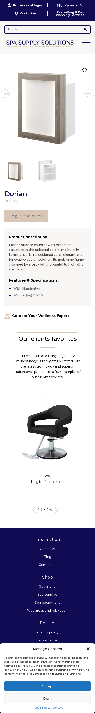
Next (55, 510)
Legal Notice (42, 707)
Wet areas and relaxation (47, 611)
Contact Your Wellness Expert (36, 316)
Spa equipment (47, 603)
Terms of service (47, 640)
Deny (47, 698)
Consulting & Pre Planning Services (70, 13)
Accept (47, 686)
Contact (57, 707)
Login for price (26, 216)
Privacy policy (47, 632)
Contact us (26, 14)
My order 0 (68, 5)
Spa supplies (47, 595)
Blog (47, 557)
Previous (35, 510)
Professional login (25, 5)
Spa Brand (47, 587)
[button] (88, 649)
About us (47, 549)
